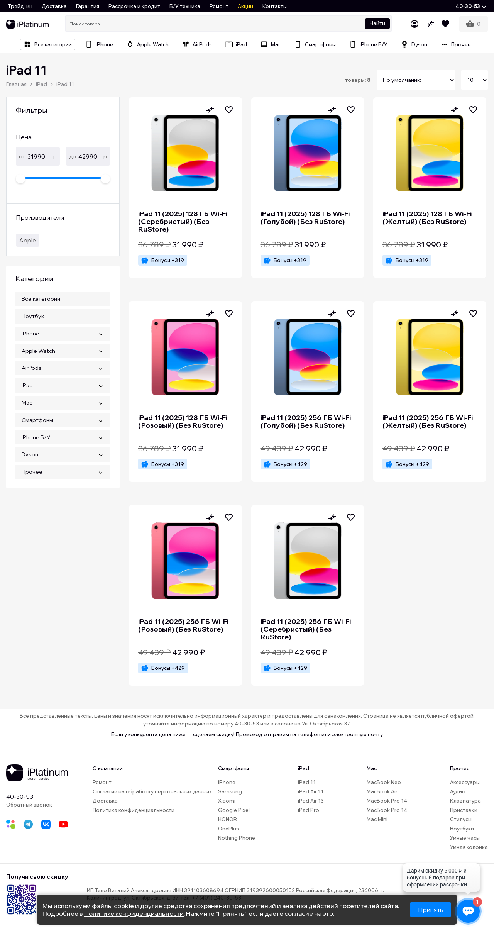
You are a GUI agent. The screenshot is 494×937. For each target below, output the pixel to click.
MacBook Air (382, 791)
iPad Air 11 (310, 791)
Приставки (463, 810)
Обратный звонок (29, 804)
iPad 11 (65, 84)
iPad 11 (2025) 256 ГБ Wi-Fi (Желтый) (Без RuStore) (427, 421)
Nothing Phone (236, 838)
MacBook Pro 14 (387, 801)
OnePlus (228, 828)
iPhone (226, 782)
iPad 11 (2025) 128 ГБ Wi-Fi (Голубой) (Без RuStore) (305, 217)
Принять (430, 909)
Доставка (54, 6)
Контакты (274, 6)
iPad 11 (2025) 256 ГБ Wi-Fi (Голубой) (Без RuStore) (306, 421)
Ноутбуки (462, 828)
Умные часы (465, 838)
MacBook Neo (384, 782)
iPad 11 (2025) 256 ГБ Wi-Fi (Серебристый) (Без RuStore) (306, 629)
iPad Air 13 (311, 801)
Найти (377, 23)
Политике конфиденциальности (134, 913)
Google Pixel (234, 810)
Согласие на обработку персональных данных (152, 791)
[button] (470, 6)
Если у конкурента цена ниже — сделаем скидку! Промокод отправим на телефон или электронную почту (247, 734)
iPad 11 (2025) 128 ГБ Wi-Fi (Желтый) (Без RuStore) (427, 217)
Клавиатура (465, 801)
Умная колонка (469, 847)
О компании (108, 768)
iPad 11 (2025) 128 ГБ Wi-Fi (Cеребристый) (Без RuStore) (182, 221)
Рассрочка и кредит (134, 6)
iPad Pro (308, 810)
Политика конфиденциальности (133, 810)
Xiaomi (226, 801)
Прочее (460, 768)
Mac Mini (377, 819)
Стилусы (461, 819)
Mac (372, 768)
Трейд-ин (20, 6)
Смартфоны (233, 768)
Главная (16, 84)
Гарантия (87, 6)
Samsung (230, 791)
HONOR (227, 819)
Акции (245, 6)
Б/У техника (184, 6)
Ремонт (219, 6)
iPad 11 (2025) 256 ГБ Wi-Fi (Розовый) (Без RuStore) (183, 625)
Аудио (457, 791)
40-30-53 (19, 796)
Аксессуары (465, 782)
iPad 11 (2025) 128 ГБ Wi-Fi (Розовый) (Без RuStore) (182, 421)
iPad (41, 84)
